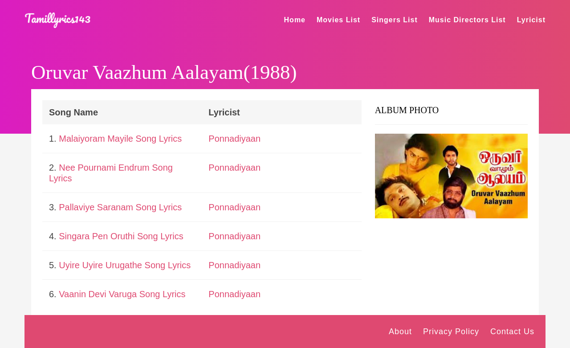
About (400, 331)
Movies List (338, 20)
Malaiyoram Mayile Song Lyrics (120, 138)
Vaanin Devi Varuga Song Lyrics (122, 294)
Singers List (394, 20)
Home (294, 20)
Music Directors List (467, 20)
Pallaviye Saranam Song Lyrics (120, 207)
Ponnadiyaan (234, 138)
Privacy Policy (451, 331)
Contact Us (512, 331)
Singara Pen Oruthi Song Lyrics (121, 236)
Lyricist (531, 20)
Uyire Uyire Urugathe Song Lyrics (125, 265)
